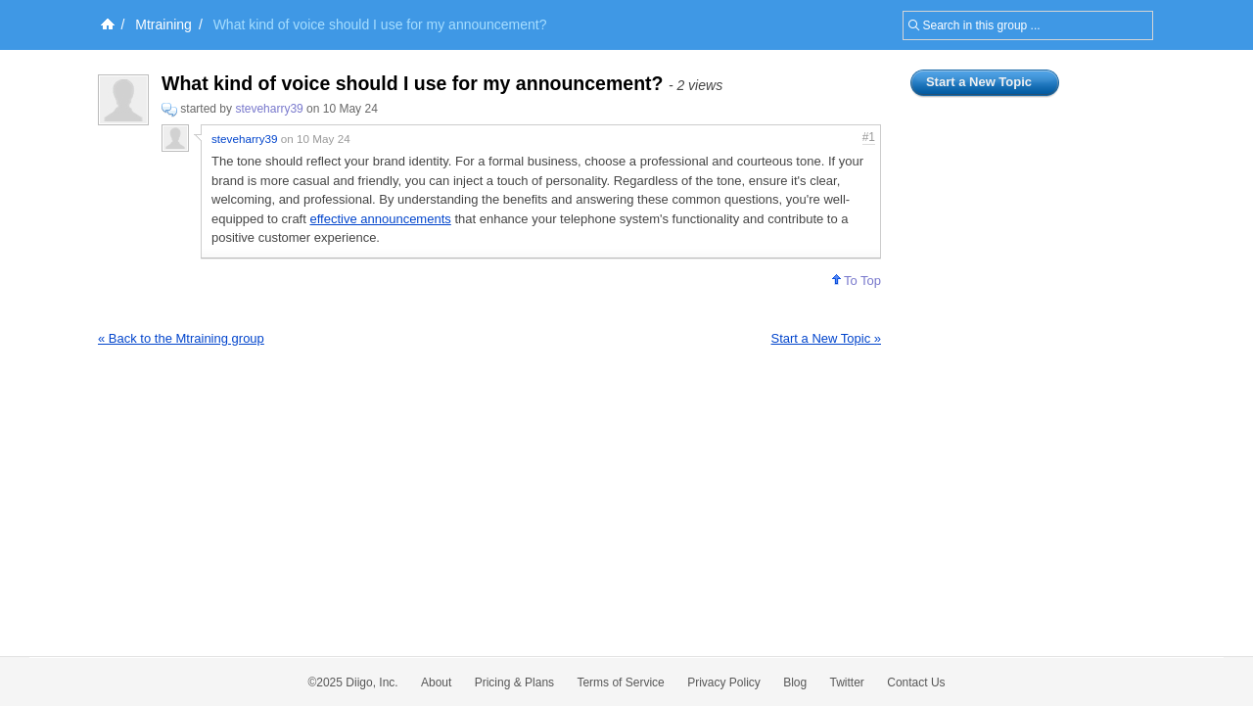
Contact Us (916, 682)
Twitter (847, 682)
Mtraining (163, 24)
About (436, 682)
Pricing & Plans (514, 682)
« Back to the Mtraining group (181, 338)
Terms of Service (620, 682)
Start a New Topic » (826, 338)
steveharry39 (268, 109)
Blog (795, 682)
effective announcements (379, 219)
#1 (868, 137)
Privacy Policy (724, 682)
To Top (856, 280)
